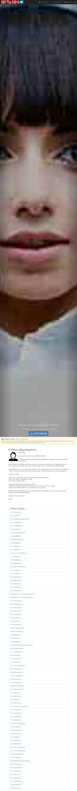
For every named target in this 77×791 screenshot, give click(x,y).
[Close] (75, 439)
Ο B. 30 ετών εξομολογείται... (18, 750)
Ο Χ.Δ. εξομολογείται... (16, 713)
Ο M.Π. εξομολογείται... (16, 669)
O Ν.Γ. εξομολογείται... (16, 522)
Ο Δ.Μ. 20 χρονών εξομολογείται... (19, 706)
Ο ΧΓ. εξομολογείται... (16, 563)
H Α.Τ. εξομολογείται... (16, 710)
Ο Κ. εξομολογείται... (15, 529)
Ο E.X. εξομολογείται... (16, 757)
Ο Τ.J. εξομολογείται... (16, 536)
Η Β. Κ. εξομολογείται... (16, 601)
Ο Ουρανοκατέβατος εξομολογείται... (20, 519)
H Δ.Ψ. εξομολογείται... (16, 580)
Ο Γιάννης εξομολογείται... (17, 628)
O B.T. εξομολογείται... (16, 583)
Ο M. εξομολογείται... (16, 774)
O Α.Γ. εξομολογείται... (16, 549)
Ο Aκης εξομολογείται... (16, 764)
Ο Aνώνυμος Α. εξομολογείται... (18, 566)
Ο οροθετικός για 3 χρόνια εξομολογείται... (22, 645)
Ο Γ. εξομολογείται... (15, 662)
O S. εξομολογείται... (15, 788)
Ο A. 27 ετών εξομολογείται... (18, 665)
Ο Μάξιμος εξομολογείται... (17, 686)
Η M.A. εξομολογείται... (16, 744)
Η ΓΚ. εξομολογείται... (16, 635)
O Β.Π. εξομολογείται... (16, 577)
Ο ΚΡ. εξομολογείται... (16, 703)
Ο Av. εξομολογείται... (16, 727)
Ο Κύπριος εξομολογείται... (17, 539)
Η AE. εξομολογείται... (16, 778)
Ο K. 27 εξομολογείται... (16, 781)
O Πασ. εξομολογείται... (16, 526)
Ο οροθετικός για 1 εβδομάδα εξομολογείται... (22, 594)
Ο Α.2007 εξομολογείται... (17, 648)
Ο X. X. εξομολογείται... (16, 771)
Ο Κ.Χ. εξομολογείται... (16, 614)
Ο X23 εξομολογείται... (16, 720)
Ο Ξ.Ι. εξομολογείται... (16, 512)
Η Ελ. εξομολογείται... (16, 573)
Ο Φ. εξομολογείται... (16, 587)
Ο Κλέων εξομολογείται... (17, 675)
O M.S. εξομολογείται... (16, 560)
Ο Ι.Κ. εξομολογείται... (16, 716)
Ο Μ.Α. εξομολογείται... (16, 767)
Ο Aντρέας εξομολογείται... (17, 754)
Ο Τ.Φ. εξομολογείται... (16, 546)
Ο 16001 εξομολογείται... (17, 672)
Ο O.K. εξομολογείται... (16, 570)
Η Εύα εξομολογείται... (16, 784)
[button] (38, 433)
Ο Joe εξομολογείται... (16, 679)
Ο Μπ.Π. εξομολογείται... (17, 604)
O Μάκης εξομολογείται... (17, 631)
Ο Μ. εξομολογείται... (16, 641)
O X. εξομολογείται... (15, 638)
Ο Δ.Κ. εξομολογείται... (16, 618)
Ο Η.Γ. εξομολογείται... (16, 740)
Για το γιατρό (57, 2)
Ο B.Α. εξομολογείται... (16, 652)
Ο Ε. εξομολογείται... (15, 515)
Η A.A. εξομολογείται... (16, 624)
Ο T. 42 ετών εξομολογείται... (18, 532)
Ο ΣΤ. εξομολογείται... (16, 682)
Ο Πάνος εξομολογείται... (17, 730)
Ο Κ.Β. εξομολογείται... (16, 611)
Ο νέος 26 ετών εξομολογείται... (19, 553)
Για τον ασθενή (44, 2)
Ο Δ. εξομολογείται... (15, 621)
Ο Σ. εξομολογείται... (15, 543)
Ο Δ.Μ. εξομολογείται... (16, 733)
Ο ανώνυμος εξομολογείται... (18, 723)
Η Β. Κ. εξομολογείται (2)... (17, 689)
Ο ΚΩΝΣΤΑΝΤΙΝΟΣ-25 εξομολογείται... (20, 761)
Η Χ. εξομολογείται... (15, 655)
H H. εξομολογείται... (15, 692)
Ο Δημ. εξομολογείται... (16, 696)
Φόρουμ (68, 2)
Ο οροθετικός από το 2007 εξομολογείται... (21, 597)
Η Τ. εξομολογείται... (15, 556)
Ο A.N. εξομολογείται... (16, 590)
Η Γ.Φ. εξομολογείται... (16, 607)
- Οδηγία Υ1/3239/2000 (14, 439)
